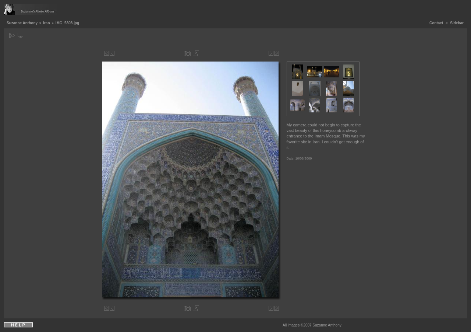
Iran (46, 23)
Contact (436, 23)
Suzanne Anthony (22, 23)
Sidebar (457, 23)
